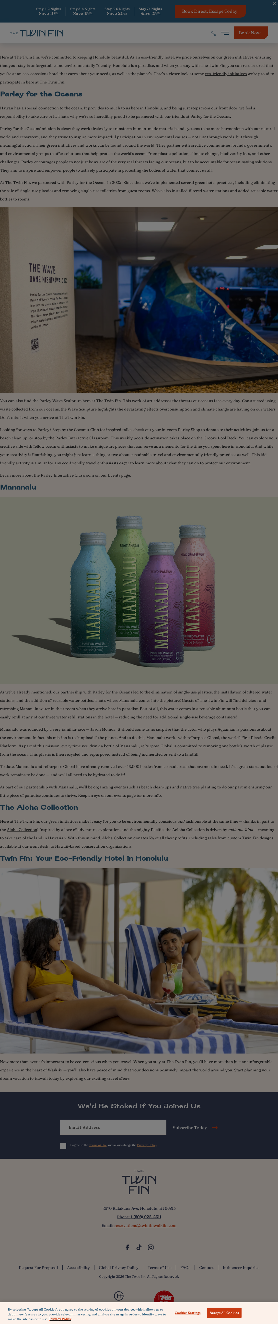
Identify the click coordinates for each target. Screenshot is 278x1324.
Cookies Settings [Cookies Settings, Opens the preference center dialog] (187, 1312)
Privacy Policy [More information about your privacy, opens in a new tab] (60, 1319)
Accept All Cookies (224, 1312)
